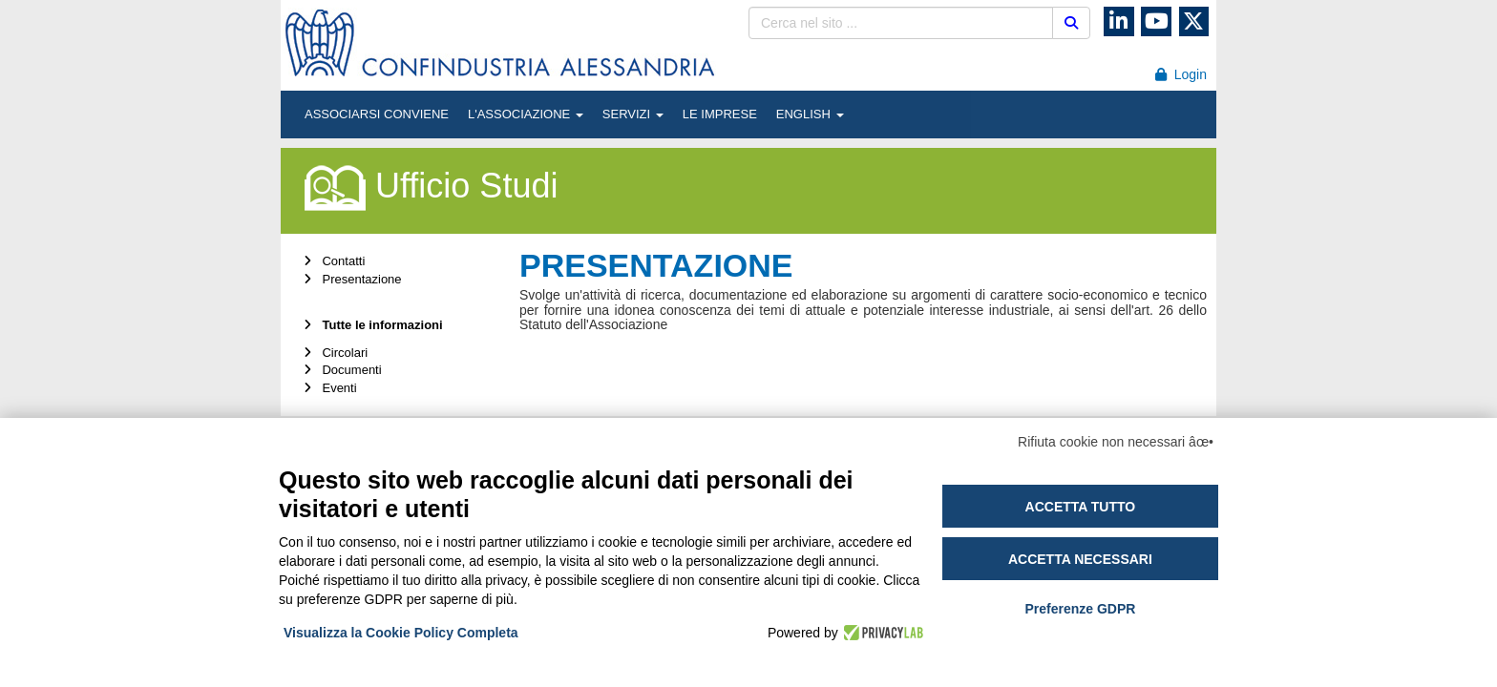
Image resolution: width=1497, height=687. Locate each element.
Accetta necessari (1080, 559)
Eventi (328, 388)
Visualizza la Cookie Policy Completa (401, 632)
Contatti (332, 261)
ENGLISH (810, 114)
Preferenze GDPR (1079, 608)
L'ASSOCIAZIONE (525, 114)
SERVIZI (633, 114)
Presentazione (351, 279)
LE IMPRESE (720, 114)
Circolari (334, 352)
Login (1181, 74)
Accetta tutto (1080, 506)
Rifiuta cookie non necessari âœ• (1115, 441)
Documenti (341, 370)
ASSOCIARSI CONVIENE (377, 114)
